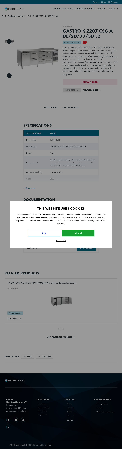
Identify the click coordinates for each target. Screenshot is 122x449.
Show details (61, 241)
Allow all (78, 233)
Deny (44, 233)
